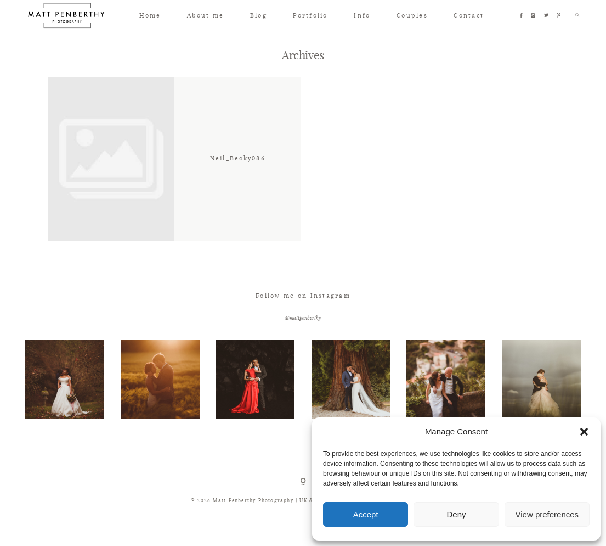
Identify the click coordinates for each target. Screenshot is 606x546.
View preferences (547, 514)
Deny (456, 514)
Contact (469, 15)
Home (150, 15)
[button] (584, 431)
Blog (258, 15)
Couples (412, 15)
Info (362, 15)
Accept (365, 514)
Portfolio (310, 15)
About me (205, 15)
